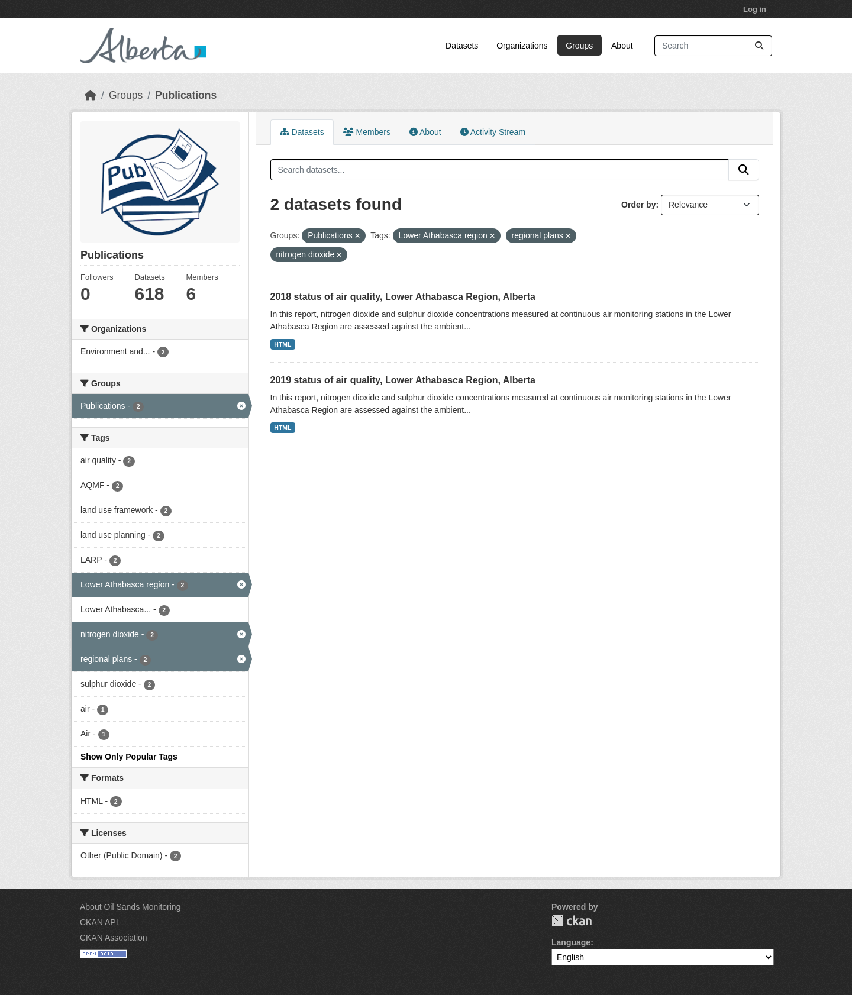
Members (366, 132)
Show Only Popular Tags (129, 756)
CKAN (571, 921)
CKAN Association (113, 937)
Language (570, 942)
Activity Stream (492, 132)
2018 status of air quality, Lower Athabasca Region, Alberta (402, 297)
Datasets (462, 45)
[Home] (90, 95)
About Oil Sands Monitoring (130, 907)
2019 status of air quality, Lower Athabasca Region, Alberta (402, 380)
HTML (282, 344)
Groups (579, 45)
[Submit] (759, 45)
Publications (186, 95)
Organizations (521, 45)
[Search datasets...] (713, 45)
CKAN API (99, 922)
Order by (638, 204)
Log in (754, 9)
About (622, 45)
